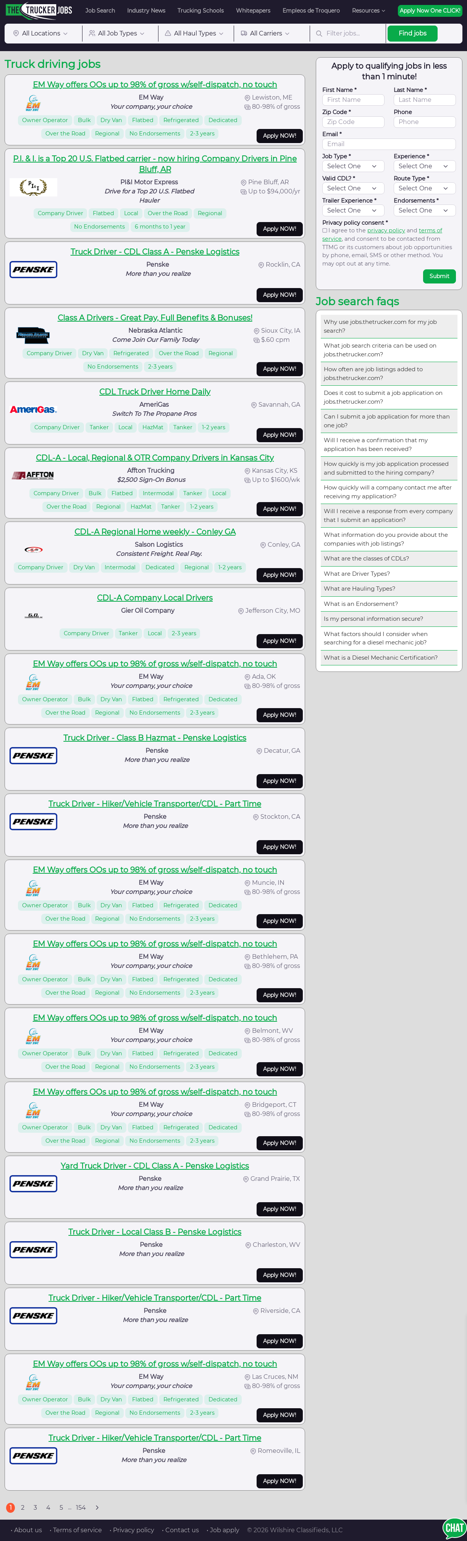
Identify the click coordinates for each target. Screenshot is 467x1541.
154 (81, 1507)
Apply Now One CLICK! (430, 10)
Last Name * (410, 90)
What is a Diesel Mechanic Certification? (381, 657)
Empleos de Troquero (311, 10)
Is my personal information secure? (373, 618)
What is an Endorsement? (361, 603)
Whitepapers (253, 10)
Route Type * (411, 178)
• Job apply (223, 1530)
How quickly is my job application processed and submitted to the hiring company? (386, 468)
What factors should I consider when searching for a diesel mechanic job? (376, 638)
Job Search (100, 10)
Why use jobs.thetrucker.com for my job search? (380, 326)
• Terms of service (76, 1530)
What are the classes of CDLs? (366, 558)
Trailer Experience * (349, 200)
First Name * (339, 90)
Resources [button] (366, 10)
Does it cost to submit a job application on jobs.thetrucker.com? (383, 397)
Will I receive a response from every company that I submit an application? (388, 515)
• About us (26, 1530)
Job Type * (336, 156)
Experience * (411, 156)
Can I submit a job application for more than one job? (387, 421)
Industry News (146, 10)
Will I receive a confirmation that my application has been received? (376, 444)
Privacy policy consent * (355, 222)
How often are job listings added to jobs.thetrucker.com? (373, 374)
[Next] (97, 1508)
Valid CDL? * (338, 178)
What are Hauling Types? (360, 588)
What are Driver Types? (357, 573)
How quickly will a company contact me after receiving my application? (388, 492)
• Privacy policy (132, 1530)
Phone (403, 112)
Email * (332, 134)
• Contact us (180, 1530)
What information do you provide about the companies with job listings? (386, 539)
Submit (439, 276)
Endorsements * (416, 200)
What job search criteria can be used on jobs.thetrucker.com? (380, 350)
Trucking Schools (201, 10)
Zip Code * (336, 112)
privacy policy (386, 230)
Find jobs (413, 33)
